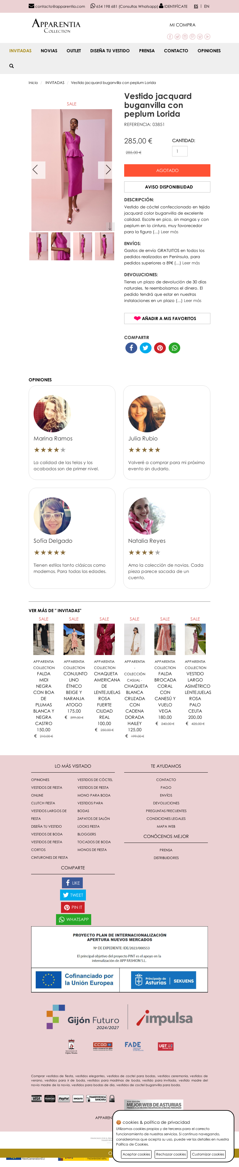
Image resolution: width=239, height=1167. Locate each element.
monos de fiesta (92, 850)
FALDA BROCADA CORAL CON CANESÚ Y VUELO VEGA (165, 692)
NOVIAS (49, 50)
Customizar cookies (208, 1154)
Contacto (176, 50)
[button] (190, 24)
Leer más (169, 231)
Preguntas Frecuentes (166, 811)
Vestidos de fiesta (93, 787)
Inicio (33, 82)
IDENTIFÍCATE (173, 6)
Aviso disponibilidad (169, 186)
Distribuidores (166, 858)
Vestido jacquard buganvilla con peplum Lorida (113, 82)
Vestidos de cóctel (95, 780)
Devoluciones (166, 803)
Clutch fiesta (43, 803)
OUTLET (74, 50)
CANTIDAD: (183, 140)
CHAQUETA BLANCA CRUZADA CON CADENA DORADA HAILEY (136, 704)
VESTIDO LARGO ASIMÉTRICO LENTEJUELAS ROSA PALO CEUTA (198, 692)
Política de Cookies (132, 1144)
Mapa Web (166, 826)
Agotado (167, 170)
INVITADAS (20, 50)
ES (196, 6)
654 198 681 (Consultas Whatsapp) (124, 6)
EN (206, 6)
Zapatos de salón (93, 818)
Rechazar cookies (171, 1154)
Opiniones (209, 50)
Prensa (147, 50)
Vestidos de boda (47, 834)
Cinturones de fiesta (49, 857)
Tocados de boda (94, 842)
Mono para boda (93, 795)
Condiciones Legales (166, 818)
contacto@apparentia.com (57, 6)
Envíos (166, 795)
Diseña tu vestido (110, 50)
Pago (166, 787)
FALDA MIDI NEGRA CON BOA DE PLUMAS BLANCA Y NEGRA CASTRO (43, 698)
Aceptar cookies (136, 1154)
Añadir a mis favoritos (169, 318)
